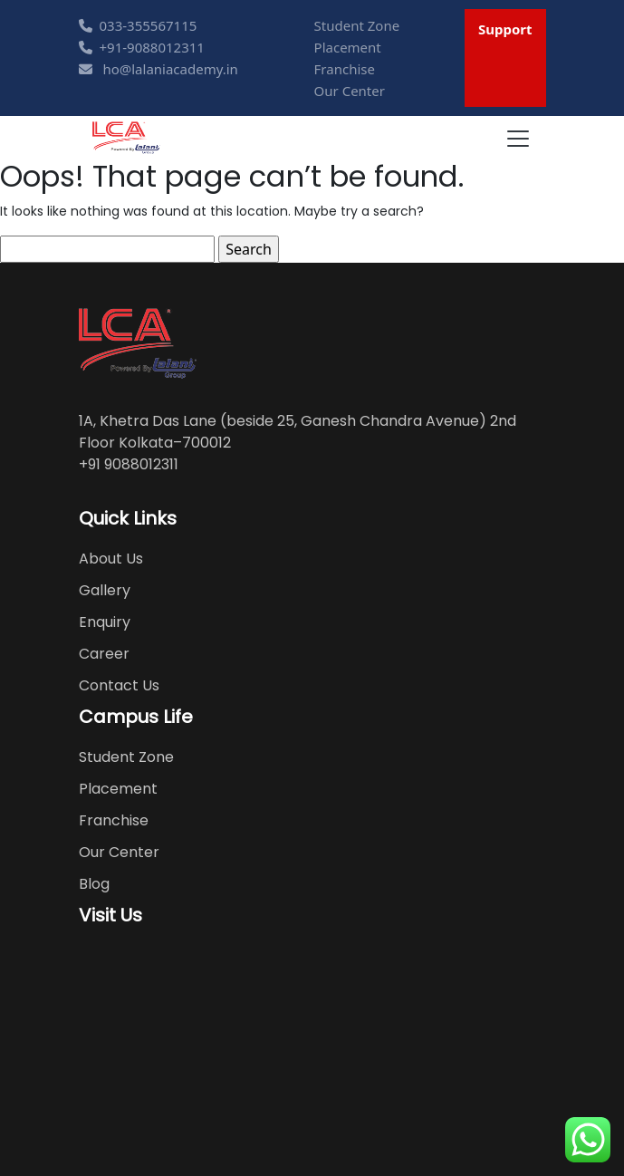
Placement (347, 47)
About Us (111, 558)
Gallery (104, 590)
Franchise (344, 69)
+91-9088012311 (142, 47)
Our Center (349, 91)
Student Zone (357, 25)
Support (505, 29)
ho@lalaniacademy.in (158, 69)
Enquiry (104, 622)
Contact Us (119, 685)
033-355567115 (138, 25)
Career (104, 653)
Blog (94, 883)
